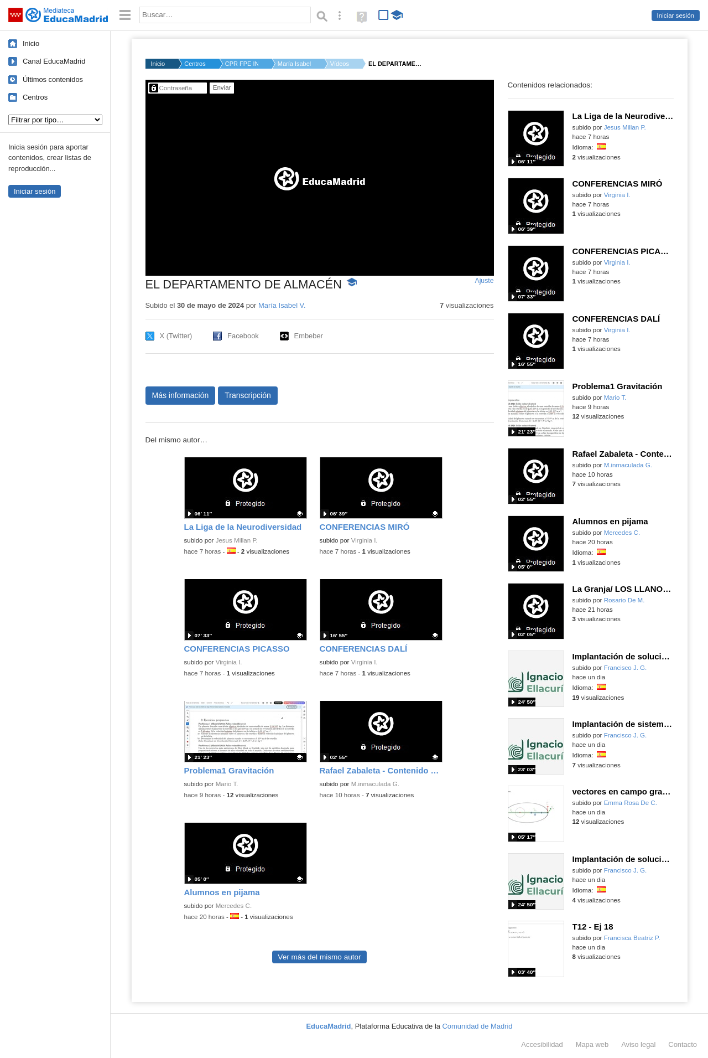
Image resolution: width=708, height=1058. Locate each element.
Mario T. (227, 784)
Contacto (682, 1044)
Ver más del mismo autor (319, 957)
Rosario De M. (624, 600)
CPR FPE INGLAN (241, 63)
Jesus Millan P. (237, 540)
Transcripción (248, 395)
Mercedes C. (234, 905)
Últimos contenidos (53, 79)
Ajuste (484, 281)
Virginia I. (364, 540)
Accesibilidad (542, 1044)
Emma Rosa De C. (630, 802)
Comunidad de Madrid (477, 1026)
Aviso (638, 1044)
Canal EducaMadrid (54, 61)
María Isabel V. (294, 63)
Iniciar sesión (675, 15)
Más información (180, 395)
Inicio (31, 43)
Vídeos (339, 63)
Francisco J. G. (625, 667)
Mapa (592, 1044)
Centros (35, 97)
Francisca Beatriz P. (632, 938)
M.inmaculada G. (375, 784)
